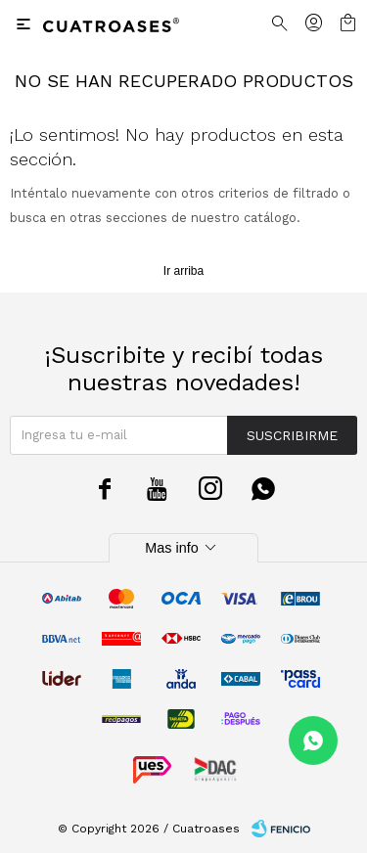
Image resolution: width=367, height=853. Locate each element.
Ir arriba (183, 271)
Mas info (183, 547)
